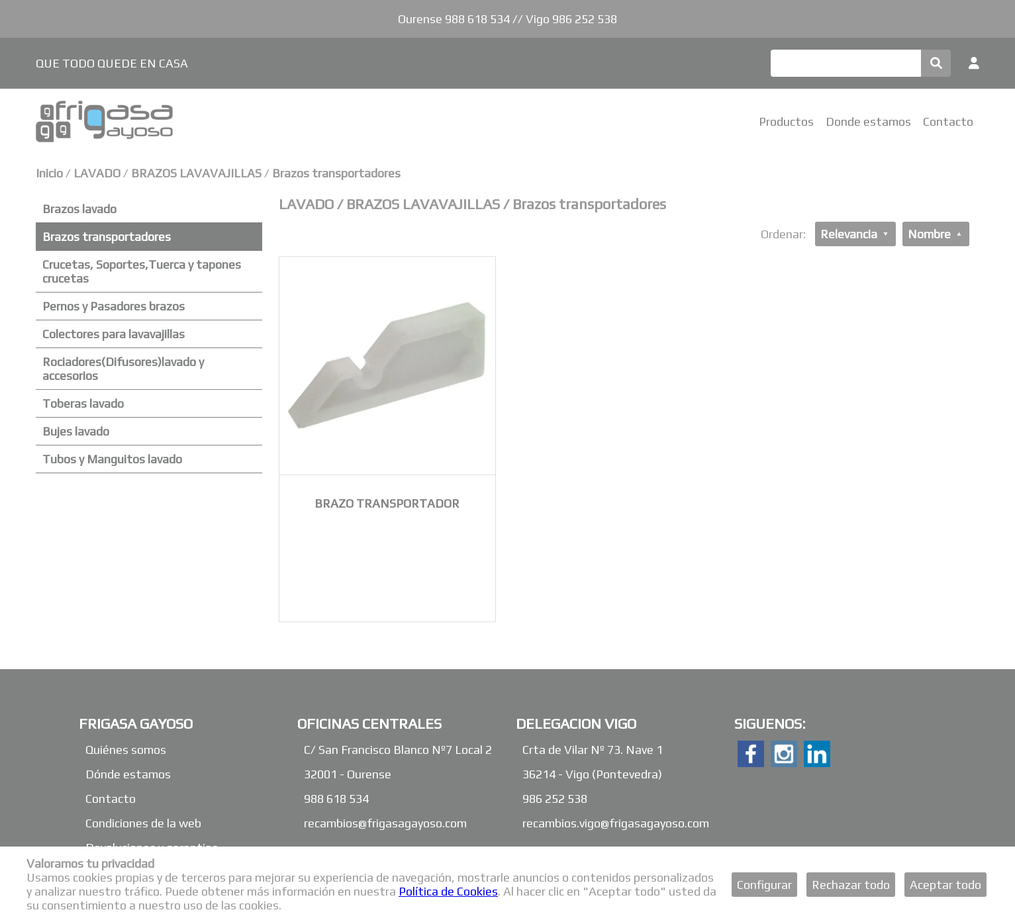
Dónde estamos (128, 774)
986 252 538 (554, 799)
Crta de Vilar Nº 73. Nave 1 (592, 750)
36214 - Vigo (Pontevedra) (592, 774)
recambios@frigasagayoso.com (385, 823)
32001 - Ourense (347, 774)
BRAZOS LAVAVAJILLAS (196, 173)
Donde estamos (868, 121)
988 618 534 (336, 799)
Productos (786, 121)
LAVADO (98, 173)
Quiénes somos (125, 750)
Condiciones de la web (143, 823)
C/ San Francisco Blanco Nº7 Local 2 (398, 750)
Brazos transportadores (336, 173)
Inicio (49, 173)
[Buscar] (846, 63)
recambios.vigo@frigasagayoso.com (615, 823)
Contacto (948, 121)
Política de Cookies (448, 891)
